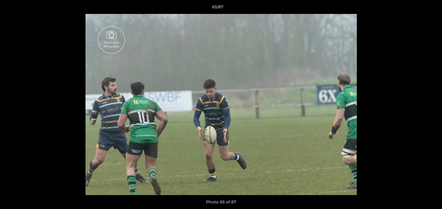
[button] (417, 8)
